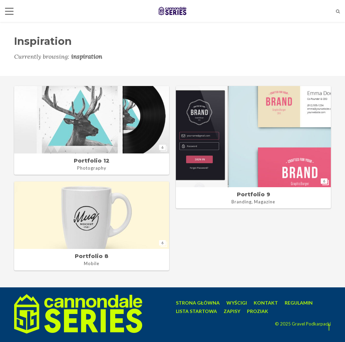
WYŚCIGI (236, 303)
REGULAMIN (299, 303)
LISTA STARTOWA (196, 311)
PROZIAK (257, 311)
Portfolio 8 (91, 256)
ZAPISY (232, 311)
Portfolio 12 (91, 161)
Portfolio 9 (253, 194)
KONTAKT (266, 303)
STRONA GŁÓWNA (198, 303)
